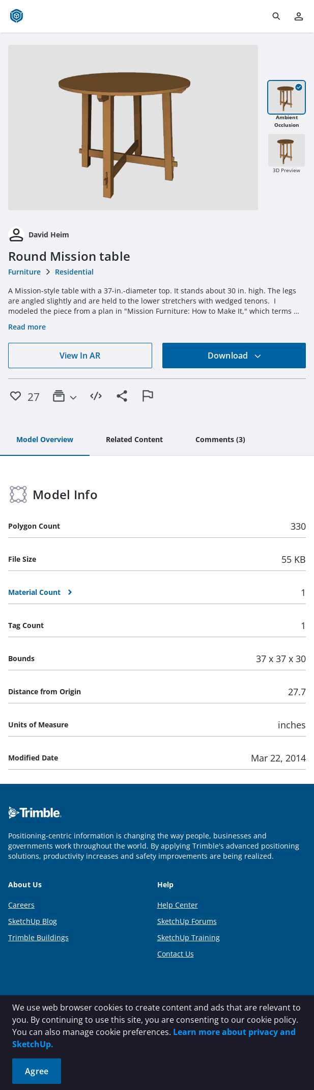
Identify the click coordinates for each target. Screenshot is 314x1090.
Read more (27, 327)
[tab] (45, 440)
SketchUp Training (188, 937)
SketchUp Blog (32, 921)
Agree (36, 1071)
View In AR (80, 355)
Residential (74, 272)
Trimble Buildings (38, 937)
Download (235, 355)
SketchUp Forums (187, 921)
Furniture (24, 272)
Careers (21, 905)
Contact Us (175, 954)
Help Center (177, 905)
